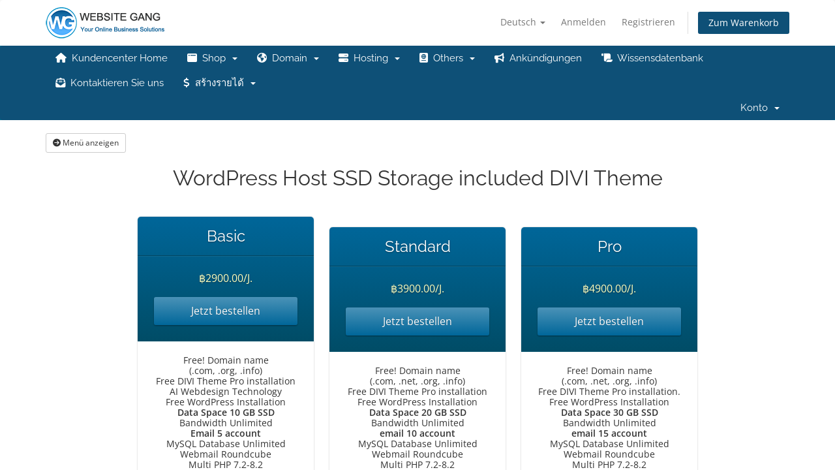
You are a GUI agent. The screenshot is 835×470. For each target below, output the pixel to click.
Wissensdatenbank (652, 58)
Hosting (369, 58)
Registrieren (648, 22)
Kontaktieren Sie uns (109, 83)
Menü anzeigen (86, 142)
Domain (288, 58)
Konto (760, 108)
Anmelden (583, 22)
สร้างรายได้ (219, 83)
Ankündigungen (538, 58)
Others (447, 58)
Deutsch (522, 22)
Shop (212, 58)
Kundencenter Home (111, 58)
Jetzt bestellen (225, 311)
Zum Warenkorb (743, 22)
